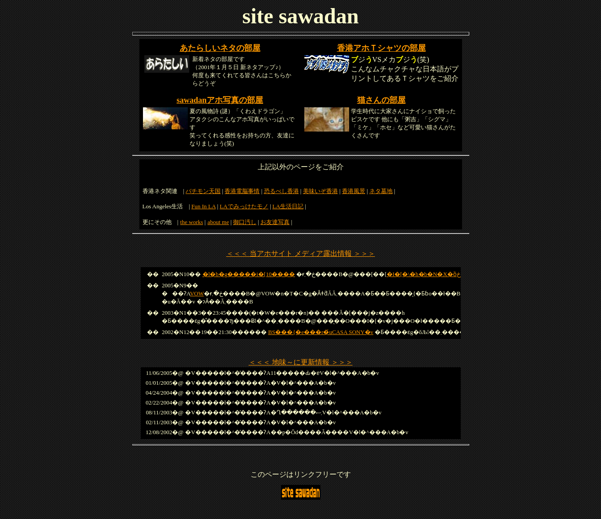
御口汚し (244, 222)
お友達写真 (275, 222)
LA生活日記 (287, 206)
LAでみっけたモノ (244, 206)
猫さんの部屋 (381, 100)
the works (191, 222)
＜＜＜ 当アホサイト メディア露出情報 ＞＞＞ (300, 253)
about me (218, 222)
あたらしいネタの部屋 (220, 48)
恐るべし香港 (281, 191)
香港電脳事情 (242, 191)
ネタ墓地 (381, 191)
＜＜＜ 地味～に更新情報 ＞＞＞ (301, 362)
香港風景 (353, 191)
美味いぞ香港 (320, 191)
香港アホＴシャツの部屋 (381, 48)
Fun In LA (203, 206)
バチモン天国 (203, 191)
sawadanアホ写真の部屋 (220, 100)
